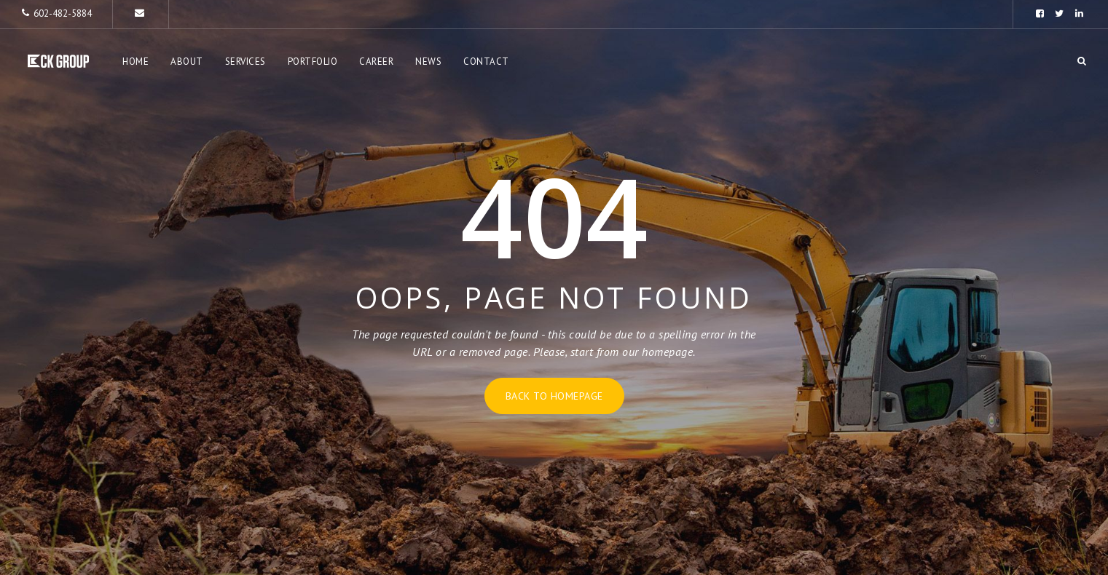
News (428, 61)
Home (135, 61)
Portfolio (313, 61)
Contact (486, 61)
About (186, 61)
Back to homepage (554, 395)
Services (245, 61)
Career (376, 61)
